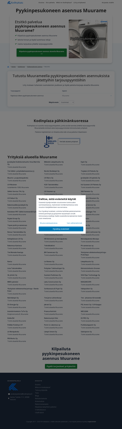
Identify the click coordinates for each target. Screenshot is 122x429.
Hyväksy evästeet (61, 229)
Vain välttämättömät (74, 223)
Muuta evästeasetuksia (48, 223)
